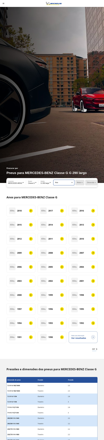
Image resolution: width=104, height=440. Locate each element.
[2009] (20, 253)
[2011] (52, 239)
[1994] (20, 323)
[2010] (83, 239)
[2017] (52, 211)
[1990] (52, 337)
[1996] (52, 309)
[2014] (52, 225)
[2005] (52, 267)
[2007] (83, 253)
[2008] (52, 253)
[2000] (20, 295)
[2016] (83, 211)
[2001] (83, 281)
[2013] (83, 225)
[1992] (83, 323)
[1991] (20, 337)
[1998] (83, 295)
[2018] (20, 211)
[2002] (52, 281)
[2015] (20, 225)
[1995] (83, 309)
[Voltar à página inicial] (54, 3)
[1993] (52, 323)
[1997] (20, 309)
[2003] (20, 281)
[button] (23, 182)
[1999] (52, 295)
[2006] (20, 267)
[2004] (83, 267)
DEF (95, 349)
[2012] (20, 239)
